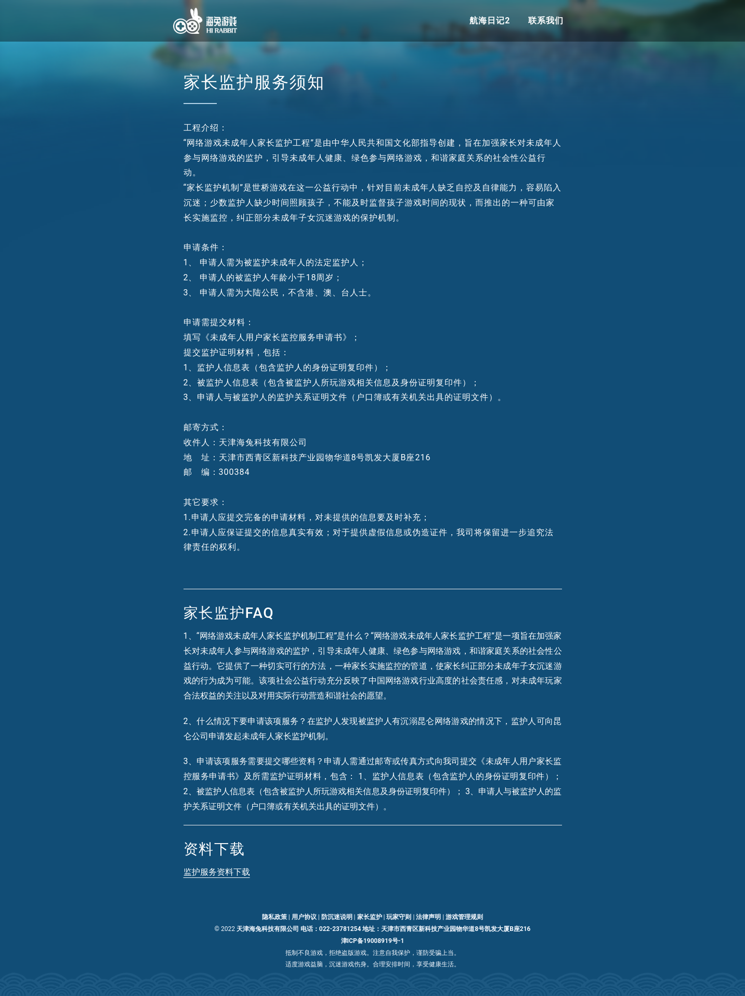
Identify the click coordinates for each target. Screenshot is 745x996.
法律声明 (428, 917)
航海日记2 (489, 20)
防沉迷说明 (336, 917)
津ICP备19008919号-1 (372, 941)
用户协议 (304, 917)
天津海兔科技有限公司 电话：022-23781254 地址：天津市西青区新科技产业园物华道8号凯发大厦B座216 (384, 929)
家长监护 (369, 917)
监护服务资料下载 (217, 872)
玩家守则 (398, 917)
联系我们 (546, 20)
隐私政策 (274, 917)
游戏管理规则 (464, 917)
